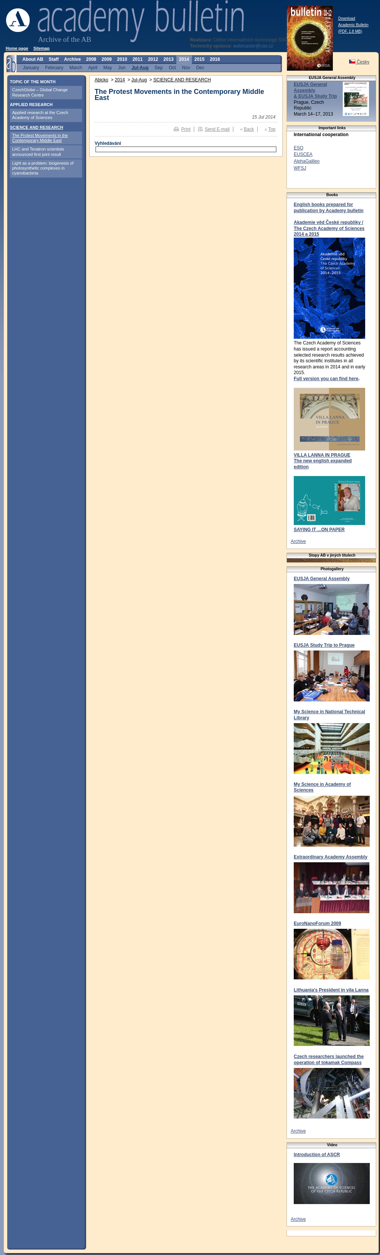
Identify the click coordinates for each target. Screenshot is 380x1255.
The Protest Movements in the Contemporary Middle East (40, 138)
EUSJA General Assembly (322, 578)
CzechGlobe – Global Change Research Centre (40, 92)
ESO (298, 148)
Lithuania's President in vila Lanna (331, 990)
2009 (106, 59)
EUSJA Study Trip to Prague (324, 645)
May (107, 67)
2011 (138, 59)
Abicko (101, 80)
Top (272, 129)
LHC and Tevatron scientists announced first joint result (38, 151)
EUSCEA (303, 154)
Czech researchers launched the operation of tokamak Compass (329, 1059)
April (92, 67)
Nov (186, 67)
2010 (122, 59)
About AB (32, 59)
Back (249, 129)
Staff (54, 59)
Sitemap (41, 48)
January (31, 67)
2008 (91, 59)
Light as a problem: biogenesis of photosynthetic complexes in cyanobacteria (42, 168)
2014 (184, 59)
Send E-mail (217, 129)
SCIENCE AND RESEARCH (36, 127)
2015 (200, 59)
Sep (159, 67)
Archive (72, 59)
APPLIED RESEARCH (31, 104)
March (76, 67)
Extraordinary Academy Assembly (330, 857)
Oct (172, 67)
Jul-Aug (140, 67)
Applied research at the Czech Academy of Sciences (40, 115)
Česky (359, 62)
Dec (200, 67)
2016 (215, 59)
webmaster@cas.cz (253, 46)
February (54, 67)
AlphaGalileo (307, 161)
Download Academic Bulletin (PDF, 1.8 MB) (353, 24)
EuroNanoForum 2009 (317, 923)
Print (186, 129)
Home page (17, 48)
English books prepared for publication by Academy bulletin (329, 207)
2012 (153, 59)
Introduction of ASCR (317, 1154)
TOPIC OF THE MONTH (32, 81)
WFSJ (300, 168)
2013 (168, 59)
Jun (121, 67)
